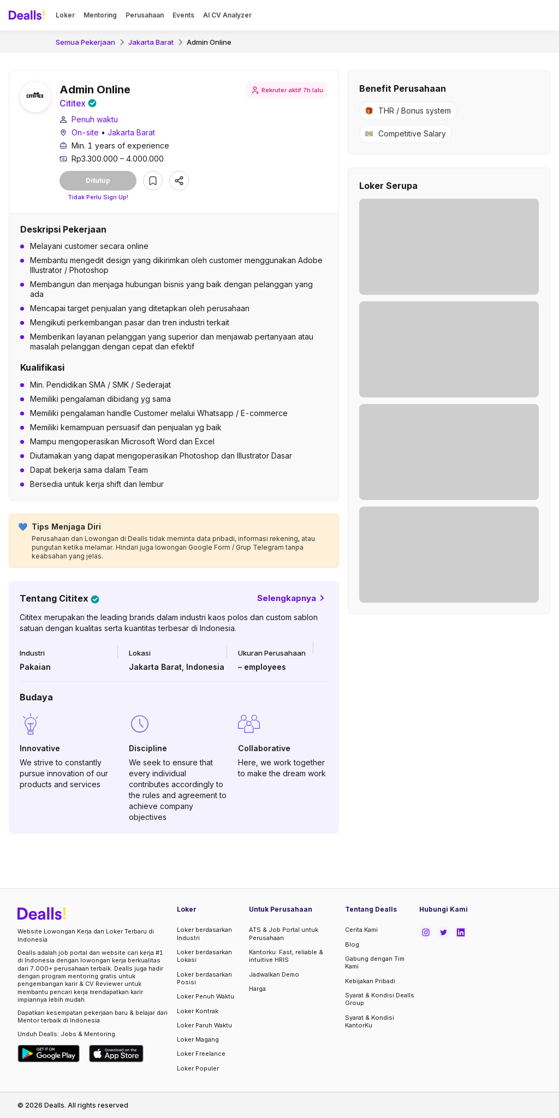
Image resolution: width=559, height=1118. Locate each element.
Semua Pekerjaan (85, 42)
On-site (85, 133)
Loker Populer (198, 1068)
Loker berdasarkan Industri (204, 934)
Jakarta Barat (151, 42)
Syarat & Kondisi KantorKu (369, 1021)
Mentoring (100, 15)
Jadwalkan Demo (274, 974)
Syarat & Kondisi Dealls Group (379, 999)
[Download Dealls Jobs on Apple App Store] (116, 1053)
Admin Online (209, 42)
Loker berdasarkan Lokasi (204, 956)
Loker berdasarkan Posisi (204, 978)
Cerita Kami (361, 930)
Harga (257, 988)
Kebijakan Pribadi (370, 981)
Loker (65, 15)
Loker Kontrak (197, 1011)
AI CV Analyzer (227, 15)
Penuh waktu (95, 119)
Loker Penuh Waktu (205, 996)
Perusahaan (145, 15)
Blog (352, 944)
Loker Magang (198, 1039)
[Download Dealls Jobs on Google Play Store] (48, 1053)
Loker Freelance (201, 1053)
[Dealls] (28, 15)
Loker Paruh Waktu (204, 1025)
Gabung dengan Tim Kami (375, 962)
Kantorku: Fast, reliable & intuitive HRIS (286, 956)
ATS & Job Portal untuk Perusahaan (283, 934)
